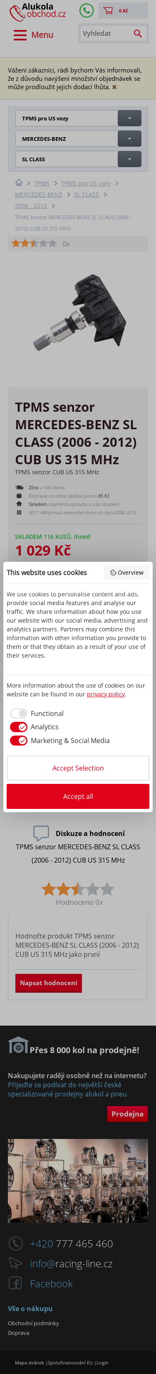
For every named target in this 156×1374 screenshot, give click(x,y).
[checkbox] (35, 713)
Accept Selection (78, 768)
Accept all (78, 796)
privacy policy (106, 694)
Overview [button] (127, 572)
